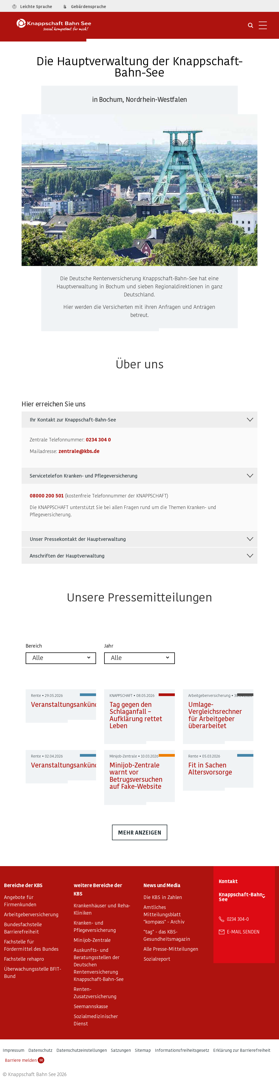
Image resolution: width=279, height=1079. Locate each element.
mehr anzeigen (139, 832)
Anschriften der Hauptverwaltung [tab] (67, 555)
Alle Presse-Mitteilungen (171, 949)
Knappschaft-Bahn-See (242, 896)
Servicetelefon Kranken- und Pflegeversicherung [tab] (83, 475)
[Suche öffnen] (250, 27)
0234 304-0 (238, 919)
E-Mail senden (243, 931)
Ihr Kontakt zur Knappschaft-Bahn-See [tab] (73, 419)
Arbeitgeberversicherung (31, 914)
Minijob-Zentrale (92, 940)
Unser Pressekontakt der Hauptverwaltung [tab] (78, 539)
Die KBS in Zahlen (163, 897)
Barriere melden (24, 1060)
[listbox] (61, 658)
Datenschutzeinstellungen (81, 1050)
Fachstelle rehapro (24, 959)
